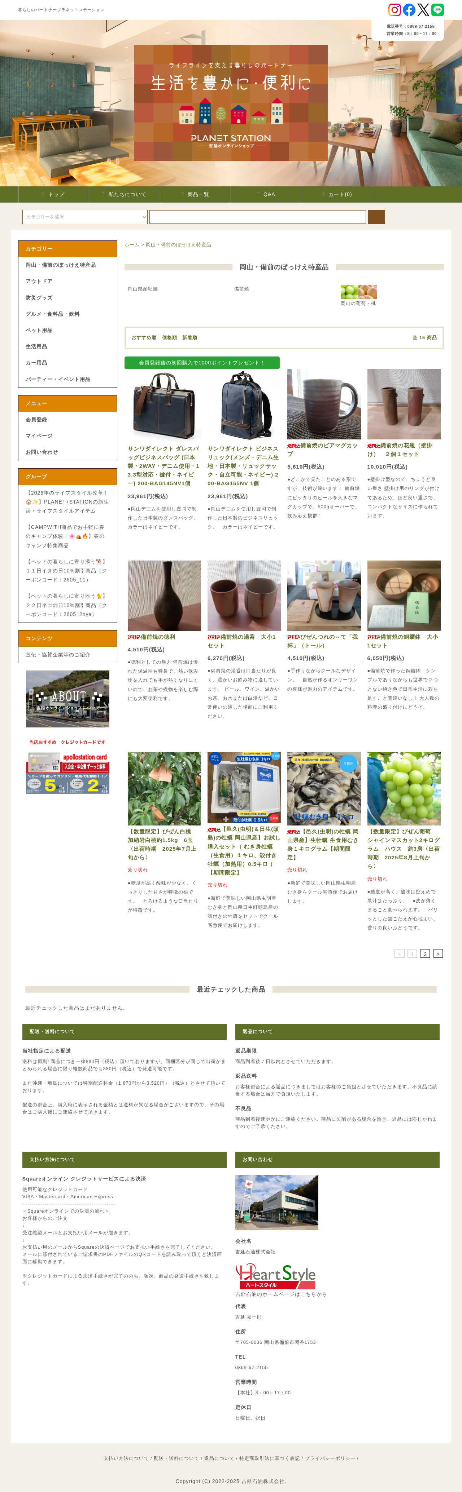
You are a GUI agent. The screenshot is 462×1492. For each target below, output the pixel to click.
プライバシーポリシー (330, 1458)
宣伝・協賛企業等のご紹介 (58, 655)
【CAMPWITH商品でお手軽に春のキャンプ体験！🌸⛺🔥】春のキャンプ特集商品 (65, 536)
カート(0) (337, 194)
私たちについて (124, 194)
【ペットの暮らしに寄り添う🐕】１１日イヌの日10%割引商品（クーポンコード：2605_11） (67, 571)
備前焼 (241, 289)
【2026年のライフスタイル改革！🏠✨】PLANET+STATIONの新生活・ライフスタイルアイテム (67, 502)
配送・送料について (176, 1458)
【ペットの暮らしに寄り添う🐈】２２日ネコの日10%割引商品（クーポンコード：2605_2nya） (67, 605)
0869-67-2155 (251, 1367)
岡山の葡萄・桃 (359, 295)
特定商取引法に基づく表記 (269, 1458)
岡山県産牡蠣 (143, 289)
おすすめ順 (144, 337)
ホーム (132, 244)
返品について (219, 1458)
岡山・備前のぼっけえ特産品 (179, 244)
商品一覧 (195, 194)
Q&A (266, 194)
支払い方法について (126, 1458)
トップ (54, 194)
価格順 (169, 337)
